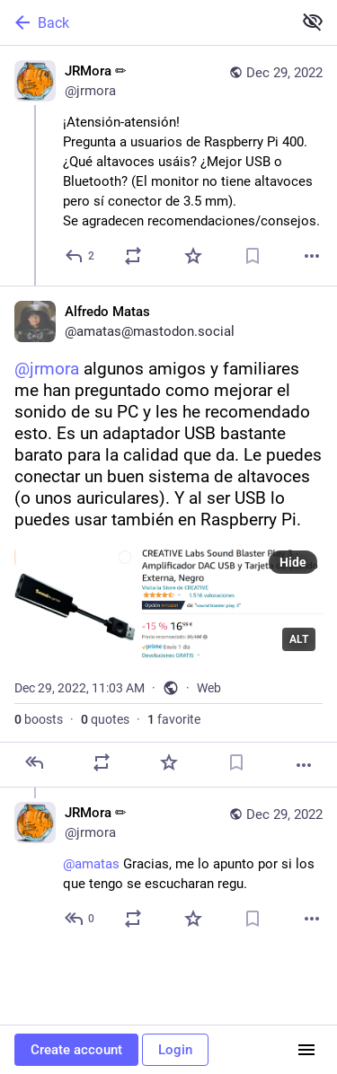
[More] (312, 256)
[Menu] (306, 1050)
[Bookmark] (252, 256)
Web (209, 688)
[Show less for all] (312, 21)
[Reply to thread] (80, 918)
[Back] (144, 22)
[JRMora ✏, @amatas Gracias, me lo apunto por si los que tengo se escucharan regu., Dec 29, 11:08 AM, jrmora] (168, 868)
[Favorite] (193, 256)
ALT (298, 639)
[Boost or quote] (133, 256)
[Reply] (80, 256)
